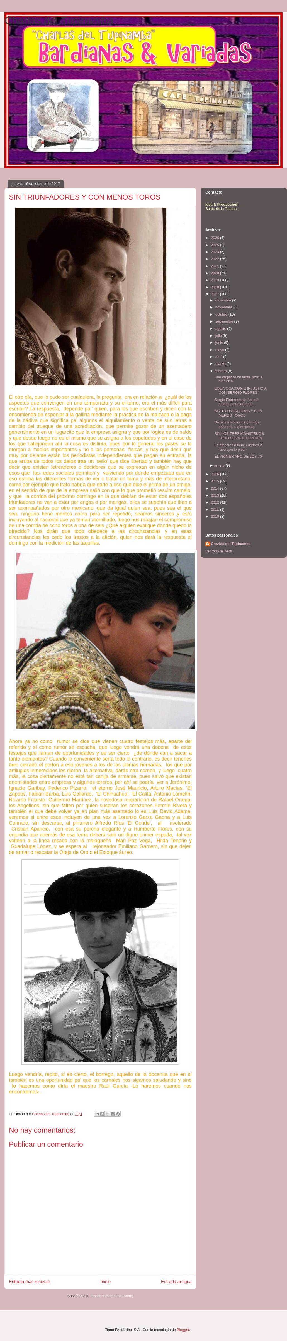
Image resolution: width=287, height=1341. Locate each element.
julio (219, 335)
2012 (215, 502)
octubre (221, 314)
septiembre (224, 321)
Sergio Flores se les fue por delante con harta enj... (236, 402)
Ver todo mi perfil (219, 551)
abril (219, 357)
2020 (215, 273)
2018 (215, 287)
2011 (215, 509)
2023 (215, 252)
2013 (215, 495)
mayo (220, 350)
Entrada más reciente (29, 1281)
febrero (221, 371)
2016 (215, 474)
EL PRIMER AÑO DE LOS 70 (238, 456)
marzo (221, 364)
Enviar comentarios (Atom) (111, 1296)
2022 (215, 259)
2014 (215, 488)
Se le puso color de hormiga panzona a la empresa (236, 424)
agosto (221, 328)
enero (220, 465)
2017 (215, 294)
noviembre (224, 307)
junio (219, 342)
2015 (215, 481)
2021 (215, 266)
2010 (215, 516)
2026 (215, 238)
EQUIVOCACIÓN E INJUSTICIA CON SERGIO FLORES (240, 390)
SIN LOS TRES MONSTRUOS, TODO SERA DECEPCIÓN (239, 436)
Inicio (106, 1281)
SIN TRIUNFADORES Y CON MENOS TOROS (238, 413)
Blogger (183, 1330)
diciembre (223, 300)
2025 (215, 245)
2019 (215, 280)
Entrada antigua (176, 1281)
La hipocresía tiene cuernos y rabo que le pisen (238, 447)
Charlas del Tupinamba (58, 20)
